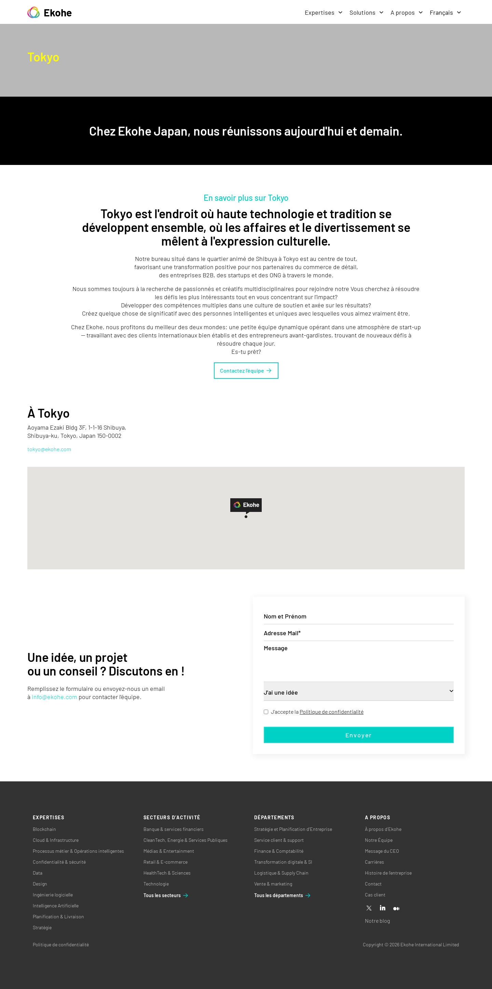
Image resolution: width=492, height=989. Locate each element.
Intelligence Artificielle (56, 905)
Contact (373, 884)
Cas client (375, 894)
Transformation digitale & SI (283, 862)
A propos (407, 12)
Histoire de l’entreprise (388, 873)
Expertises (324, 12)
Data (37, 873)
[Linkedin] (383, 908)
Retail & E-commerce (166, 862)
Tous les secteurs (166, 895)
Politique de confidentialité (332, 711)
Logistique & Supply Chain (281, 873)
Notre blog (377, 920)
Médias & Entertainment (169, 851)
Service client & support (279, 840)
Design (40, 884)
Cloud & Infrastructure (56, 840)
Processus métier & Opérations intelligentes (78, 851)
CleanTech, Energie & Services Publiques (186, 840)
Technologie (156, 884)
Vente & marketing (273, 884)
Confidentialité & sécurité (59, 862)
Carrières (374, 862)
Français (445, 12)
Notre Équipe (379, 840)
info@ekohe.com (54, 696)
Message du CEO (382, 851)
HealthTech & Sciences (167, 873)
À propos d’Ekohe (383, 829)
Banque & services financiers (174, 829)
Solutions (367, 12)
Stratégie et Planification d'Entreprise (293, 829)
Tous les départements (282, 895)
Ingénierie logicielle (53, 894)
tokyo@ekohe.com (49, 449)
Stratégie (42, 927)
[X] (369, 908)
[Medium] (396, 908)
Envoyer (358, 735)
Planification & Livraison (58, 916)
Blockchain (44, 829)
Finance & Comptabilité (278, 851)
